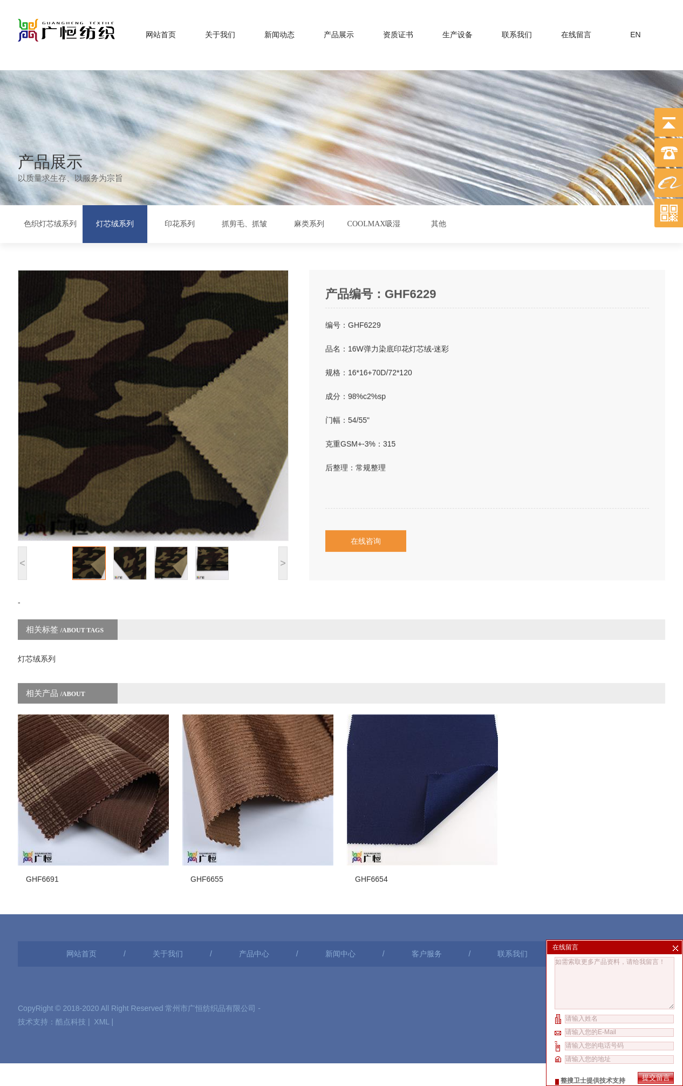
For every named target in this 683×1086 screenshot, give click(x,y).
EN (635, 32)
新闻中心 (340, 909)
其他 (438, 222)
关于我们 (220, 32)
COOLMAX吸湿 (374, 222)
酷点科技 (71, 977)
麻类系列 (309, 222)
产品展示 (339, 32)
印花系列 (180, 222)
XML (101, 977)
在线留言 (576, 32)
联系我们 (517, 32)
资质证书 (398, 32)
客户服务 (427, 909)
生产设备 (457, 32)
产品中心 (254, 909)
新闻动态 (279, 32)
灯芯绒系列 (115, 222)
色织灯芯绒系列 (50, 222)
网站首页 (161, 32)
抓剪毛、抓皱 (244, 222)
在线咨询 (366, 514)
